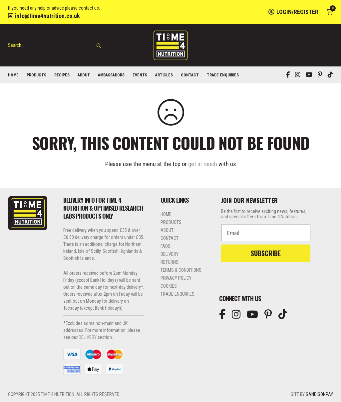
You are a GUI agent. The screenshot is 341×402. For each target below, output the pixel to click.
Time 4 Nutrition (170, 45)
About (84, 75)
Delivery (169, 254)
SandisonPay (319, 394)
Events (140, 75)
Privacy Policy (176, 278)
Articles (164, 75)
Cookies (169, 286)
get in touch (202, 163)
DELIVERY (88, 337)
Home (13, 75)
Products (36, 75)
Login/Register (293, 11)
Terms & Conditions (181, 270)
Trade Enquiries (223, 75)
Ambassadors (111, 75)
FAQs (165, 246)
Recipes (62, 75)
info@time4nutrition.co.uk (44, 15)
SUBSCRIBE (266, 253)
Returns (169, 262)
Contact (190, 75)
